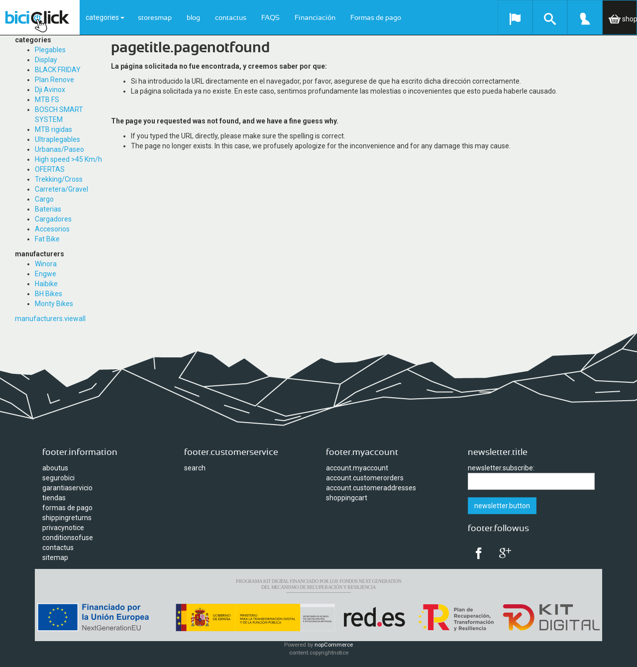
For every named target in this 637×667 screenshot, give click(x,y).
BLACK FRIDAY (58, 70)
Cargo (44, 199)
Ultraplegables (57, 139)
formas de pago (67, 508)
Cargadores (53, 219)
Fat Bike (47, 239)
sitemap (55, 557)
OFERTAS (50, 169)
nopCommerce (334, 645)
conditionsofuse (67, 538)
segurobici (58, 478)
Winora (46, 264)
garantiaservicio (67, 488)
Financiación (315, 17)
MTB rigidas (53, 129)
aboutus (55, 468)
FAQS (270, 17)
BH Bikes (48, 294)
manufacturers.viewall (50, 319)
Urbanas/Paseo (59, 149)
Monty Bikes (54, 304)
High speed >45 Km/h (68, 159)
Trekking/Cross (59, 179)
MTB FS (47, 100)
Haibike (46, 284)
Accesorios (52, 229)
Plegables (50, 50)
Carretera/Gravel (61, 189)
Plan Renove (54, 80)
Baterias (48, 209)
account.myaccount (357, 468)
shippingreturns (67, 518)
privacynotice (63, 528)
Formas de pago (375, 17)
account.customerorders (365, 478)
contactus (230, 17)
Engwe (45, 274)
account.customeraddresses (371, 488)
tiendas (54, 498)
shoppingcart (346, 498)
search (195, 468)
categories (105, 17)
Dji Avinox (50, 90)
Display (46, 60)
